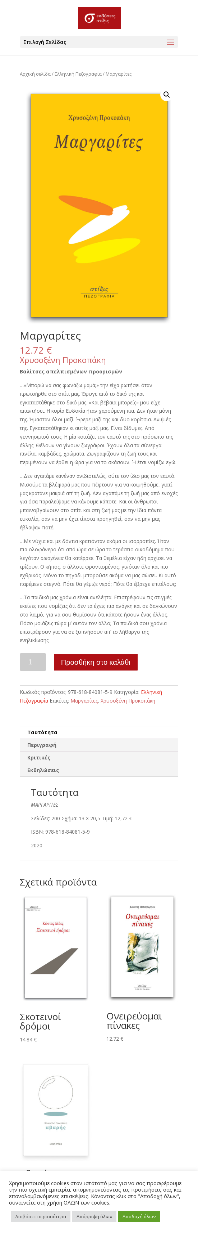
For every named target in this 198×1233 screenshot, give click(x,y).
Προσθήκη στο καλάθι (95, 662)
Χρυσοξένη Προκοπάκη (63, 359)
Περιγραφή (41, 744)
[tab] (99, 732)
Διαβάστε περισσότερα (40, 1216)
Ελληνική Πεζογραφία (78, 74)
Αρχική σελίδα (35, 74)
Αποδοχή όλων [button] (139, 1216)
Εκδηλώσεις (43, 770)
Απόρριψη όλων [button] (94, 1216)
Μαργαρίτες (84, 700)
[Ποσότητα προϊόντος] (33, 662)
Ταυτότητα (42, 732)
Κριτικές (38, 757)
